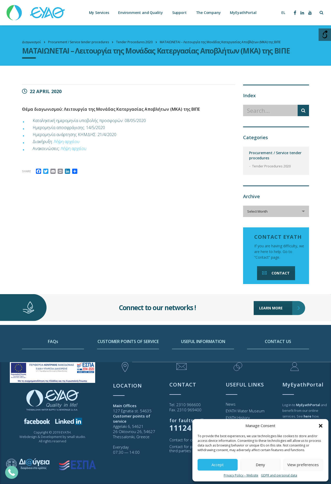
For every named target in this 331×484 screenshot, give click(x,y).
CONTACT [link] (275, 273)
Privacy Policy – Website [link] (241, 475)
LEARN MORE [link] (275, 296)
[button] (320, 425)
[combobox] (276, 211)
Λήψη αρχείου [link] (66, 141)
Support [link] (179, 12)
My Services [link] (99, 12)
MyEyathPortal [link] (243, 12)
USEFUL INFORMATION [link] (203, 357)
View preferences (303, 464)
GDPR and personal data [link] (279, 475)
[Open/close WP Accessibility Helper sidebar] (325, 34)
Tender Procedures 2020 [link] (271, 166)
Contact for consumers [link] (189, 440)
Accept (218, 464)
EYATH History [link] (238, 417)
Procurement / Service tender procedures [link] (275, 155)
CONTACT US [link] (278, 357)
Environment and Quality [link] (140, 12)
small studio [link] (76, 436)
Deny (260, 464)
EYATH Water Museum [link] (245, 411)
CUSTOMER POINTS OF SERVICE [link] (128, 357)
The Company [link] (208, 12)
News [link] (231, 404)
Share (26, 171)
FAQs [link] (53, 357)
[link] (36, 10)
